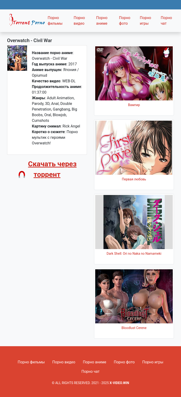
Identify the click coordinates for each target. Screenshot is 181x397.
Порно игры (145, 21)
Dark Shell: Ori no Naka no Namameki (134, 253)
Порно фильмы (55, 21)
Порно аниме (101, 21)
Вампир (134, 105)
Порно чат (166, 21)
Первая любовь (134, 179)
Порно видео (79, 21)
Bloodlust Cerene (133, 328)
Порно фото (124, 21)
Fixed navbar (26, 22)
